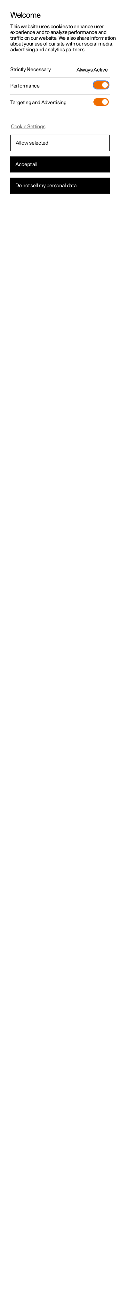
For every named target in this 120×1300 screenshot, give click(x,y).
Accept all (26, 164)
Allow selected (32, 143)
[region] (60, 650)
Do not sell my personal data (46, 185)
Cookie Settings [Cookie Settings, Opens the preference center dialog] (28, 126)
